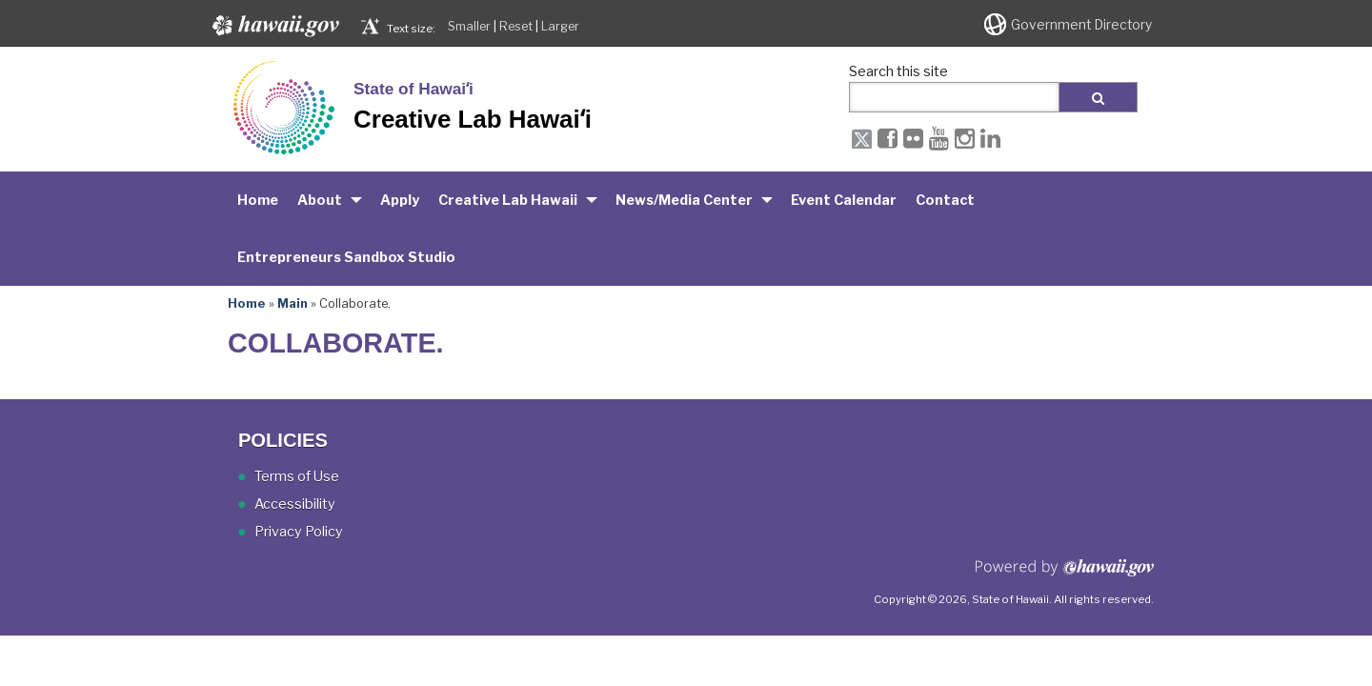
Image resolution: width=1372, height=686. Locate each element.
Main (292, 303)
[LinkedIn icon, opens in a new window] (990, 138)
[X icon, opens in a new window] (862, 138)
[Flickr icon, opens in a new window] (913, 138)
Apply (399, 200)
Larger (560, 26)
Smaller (469, 26)
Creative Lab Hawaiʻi (472, 119)
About (319, 200)
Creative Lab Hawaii (507, 200)
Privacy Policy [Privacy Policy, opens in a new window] (298, 531)
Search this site (898, 71)
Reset (516, 26)
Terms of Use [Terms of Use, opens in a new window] (296, 476)
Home (257, 200)
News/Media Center (684, 200)
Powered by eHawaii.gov (1065, 575)
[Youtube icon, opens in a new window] (939, 138)
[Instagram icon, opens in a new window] (965, 138)
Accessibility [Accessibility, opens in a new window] (294, 504)
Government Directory (1081, 24)
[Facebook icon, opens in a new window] (888, 138)
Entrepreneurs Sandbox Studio (346, 257)
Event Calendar (844, 200)
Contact (945, 200)
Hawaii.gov (274, 25)
